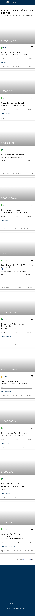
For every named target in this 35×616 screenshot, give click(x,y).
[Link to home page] (7, 2)
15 (29, 559)
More (14, 2)
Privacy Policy (22, 603)
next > (32, 559)
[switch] (32, 47)
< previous (18, 559)
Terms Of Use (12, 603)
